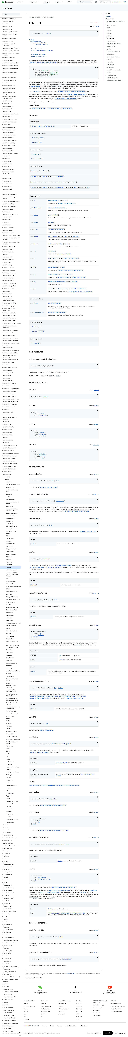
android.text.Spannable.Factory (59, 890)
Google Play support (116, 1008)
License (31, 1033)
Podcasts (26, 1019)
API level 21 (96, 445)
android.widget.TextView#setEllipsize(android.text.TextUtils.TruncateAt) (54, 785)
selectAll (51, 251)
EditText (33, 171)
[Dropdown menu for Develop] (50, 2)
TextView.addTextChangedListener (66, 98)
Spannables (93, 890)
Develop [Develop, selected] (45, 2)
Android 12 (79, 1016)
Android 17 (79, 1003)
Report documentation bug (118, 1006)
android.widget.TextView (40, 43)
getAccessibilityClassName (56, 208)
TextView (41, 137)
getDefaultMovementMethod (56, 312)
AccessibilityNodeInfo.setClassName (77, 511)
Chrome (52, 1026)
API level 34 (96, 593)
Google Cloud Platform (71, 1026)
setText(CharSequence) (64, 565)
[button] (10, 18)
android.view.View (36, 41)
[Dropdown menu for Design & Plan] (39, 2)
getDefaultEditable (54, 303)
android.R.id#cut (52, 696)
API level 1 (96, 22)
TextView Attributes (53, 108)
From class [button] (38, 137)
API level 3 (96, 681)
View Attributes (67, 108)
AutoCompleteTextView (37, 50)
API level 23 (96, 494)
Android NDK (96, 1015)
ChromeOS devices (64, 1008)
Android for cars (63, 1011)
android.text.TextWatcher (76, 94)
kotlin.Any (31, 39)
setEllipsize (52, 258)
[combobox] (85, 1)
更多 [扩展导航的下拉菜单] (69, 2)
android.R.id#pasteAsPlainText (40, 698)
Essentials (20, 2)
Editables (83, 892)
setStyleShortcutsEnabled (56, 281)
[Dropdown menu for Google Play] (63, 2)
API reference (7, 8)
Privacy (43, 1014)
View (40, 142)
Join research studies (116, 1011)
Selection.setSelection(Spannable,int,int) (72, 277)
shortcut (78, 645)
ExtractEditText (48, 50)
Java (97, 26)
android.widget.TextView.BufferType (81, 291)
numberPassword (36, 86)
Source (26, 1011)
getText (50, 222)
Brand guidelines (39, 1033)
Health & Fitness (45, 1008)
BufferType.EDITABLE (53, 567)
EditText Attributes (38, 108)
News (25, 1014)
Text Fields (37, 91)
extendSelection (53, 200)
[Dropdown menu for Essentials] (25, 2)
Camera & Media (45, 1011)
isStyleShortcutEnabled (55, 229)
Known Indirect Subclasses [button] (65, 55)
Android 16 (79, 1006)
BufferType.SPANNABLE (37, 567)
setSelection (52, 267)
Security (26, 1008)
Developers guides (98, 1007)
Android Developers (34, 17)
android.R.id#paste (79, 696)
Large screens (62, 1003)
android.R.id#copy (65, 696)
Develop (43, 17)
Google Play (58, 2)
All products (83, 1026)
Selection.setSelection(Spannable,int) (70, 270)
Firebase (59, 1026)
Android (26, 1003)
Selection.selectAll (64, 254)
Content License (71, 973)
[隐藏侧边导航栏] (19, 1034)
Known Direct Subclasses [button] (65, 49)
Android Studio (116, 2)
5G (42, 1016)
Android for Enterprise (29, 1006)
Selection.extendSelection (66, 203)
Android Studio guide (98, 1005)
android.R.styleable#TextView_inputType (43, 62)
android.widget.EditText (42, 44)
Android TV (61, 1014)
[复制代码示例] (98, 67)
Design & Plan (33, 2)
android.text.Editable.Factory (50, 892)
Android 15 (79, 1008)
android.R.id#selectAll (37, 696)
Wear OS (61, 1006)
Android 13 (79, 1014)
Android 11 (78, 1019)
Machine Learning (46, 1006)
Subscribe (108, 1033)
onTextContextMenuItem (55, 244)
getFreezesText (53, 215)
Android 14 (79, 1011)
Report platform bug (116, 1003)
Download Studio (97, 1013)
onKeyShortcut (52, 236)
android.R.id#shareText (75, 698)
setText (50, 289)
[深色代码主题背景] (98, 31)
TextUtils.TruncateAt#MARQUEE (39, 752)
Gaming (43, 1003)
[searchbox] (11, 14)
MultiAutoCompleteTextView (38, 56)
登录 (125, 2)
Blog (25, 1016)
